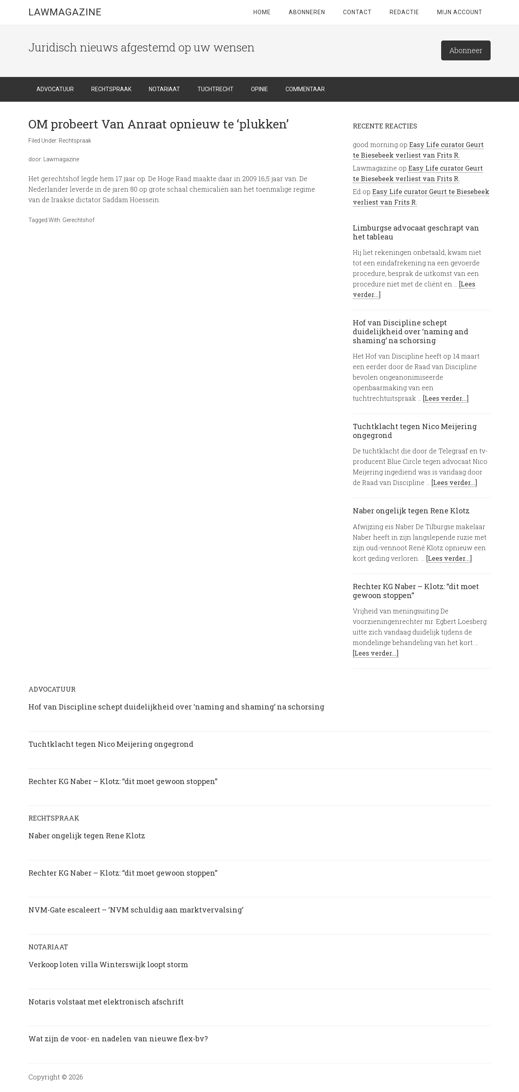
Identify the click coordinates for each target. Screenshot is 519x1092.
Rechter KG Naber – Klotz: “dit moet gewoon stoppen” (416, 590)
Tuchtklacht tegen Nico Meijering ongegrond (415, 430)
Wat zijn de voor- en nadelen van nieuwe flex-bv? (118, 1038)
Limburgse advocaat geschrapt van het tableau (416, 232)
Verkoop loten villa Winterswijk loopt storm (108, 964)
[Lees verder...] (446, 398)
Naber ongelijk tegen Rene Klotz (411, 510)
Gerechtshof (78, 220)
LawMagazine (65, 12)
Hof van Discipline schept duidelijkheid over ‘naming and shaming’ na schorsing (410, 331)
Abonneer (466, 50)
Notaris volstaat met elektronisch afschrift (106, 1002)
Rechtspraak (75, 140)
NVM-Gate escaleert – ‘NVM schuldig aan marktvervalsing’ (135, 910)
